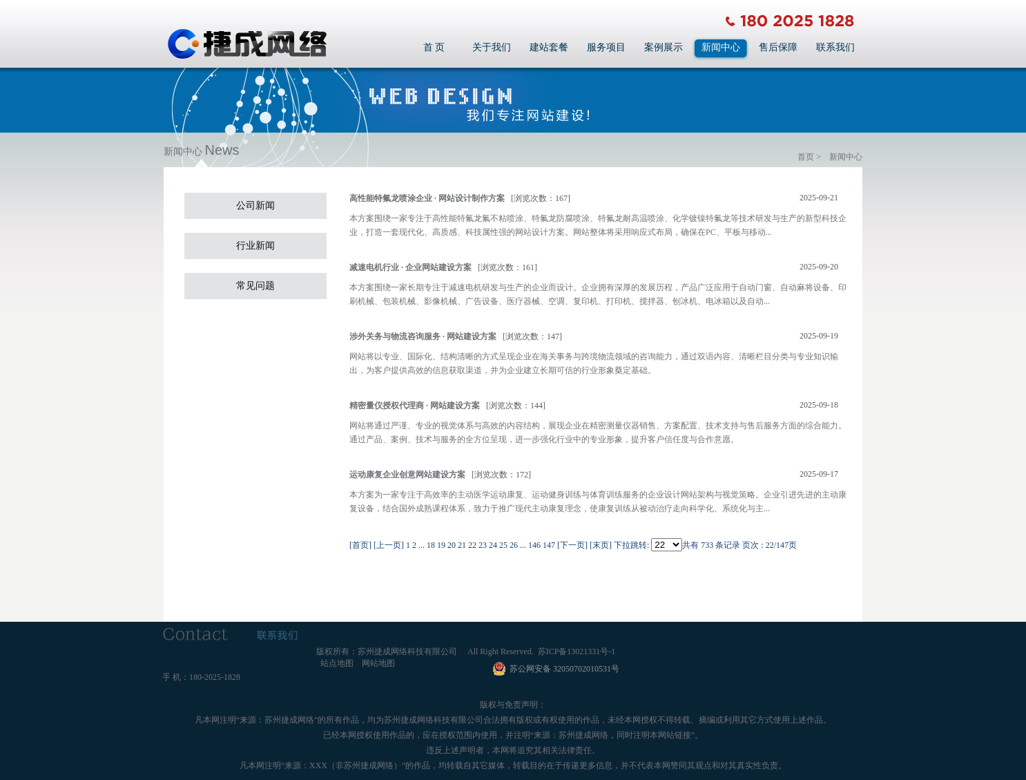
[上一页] (389, 545)
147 (549, 545)
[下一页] (572, 545)
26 (514, 545)
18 (431, 545)
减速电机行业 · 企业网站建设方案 (410, 267)
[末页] (601, 545)
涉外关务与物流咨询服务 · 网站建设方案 (422, 336)
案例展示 (663, 47)
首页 (805, 157)
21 (462, 545)
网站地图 (378, 663)
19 (441, 545)
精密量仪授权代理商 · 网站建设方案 (414, 405)
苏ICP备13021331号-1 (577, 651)
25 (503, 545)
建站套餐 (549, 47)
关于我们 (491, 47)
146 (534, 545)
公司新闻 (255, 205)
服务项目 (606, 47)
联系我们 (835, 47)
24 (493, 545)
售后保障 (778, 47)
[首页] (360, 545)
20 (451, 545)
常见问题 (255, 285)
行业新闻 (255, 245)
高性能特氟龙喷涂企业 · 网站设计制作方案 (427, 198)
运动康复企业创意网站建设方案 (407, 474)
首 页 (434, 47)
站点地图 (337, 663)
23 (482, 545)
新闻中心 (720, 47)
